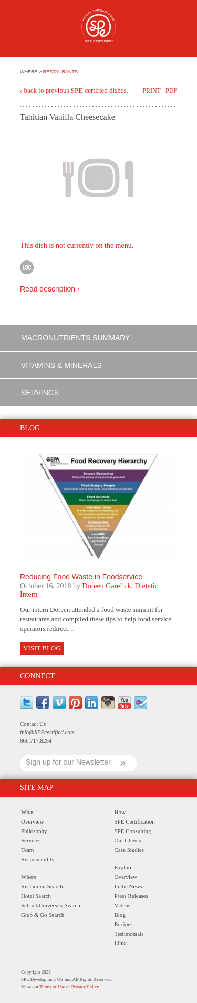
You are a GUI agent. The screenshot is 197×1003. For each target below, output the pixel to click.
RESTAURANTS (60, 71)
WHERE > (31, 71)
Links (121, 943)
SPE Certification (135, 821)
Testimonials (129, 933)
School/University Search (50, 905)
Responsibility (38, 859)
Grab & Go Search (42, 914)
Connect (37, 676)
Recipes (124, 924)
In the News (128, 886)
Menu (25, 30)
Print (151, 90)
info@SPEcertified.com (47, 732)
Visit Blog (42, 648)
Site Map (36, 787)
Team (27, 850)
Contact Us (33, 723)
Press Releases (131, 895)
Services (30, 840)
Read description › (50, 289)
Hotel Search (36, 895)
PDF (171, 90)
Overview (32, 821)
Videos (123, 905)
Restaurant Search (42, 886)
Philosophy (34, 831)
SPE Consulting (133, 831)
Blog (120, 914)
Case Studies (129, 850)
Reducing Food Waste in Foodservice (81, 577)
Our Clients (128, 840)
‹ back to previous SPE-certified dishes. (74, 90)
